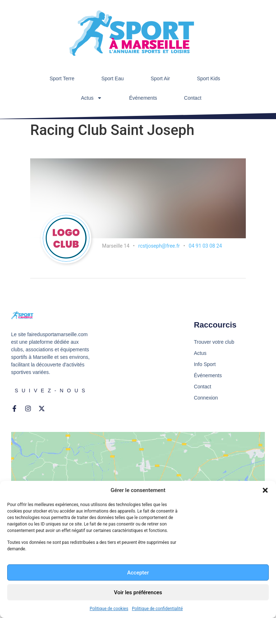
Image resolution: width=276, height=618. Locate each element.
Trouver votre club (214, 342)
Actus (91, 98)
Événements (143, 98)
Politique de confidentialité (157, 608)
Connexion (206, 398)
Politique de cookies (109, 608)
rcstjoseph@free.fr (159, 246)
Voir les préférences (138, 592)
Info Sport (205, 364)
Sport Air (160, 78)
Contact (192, 98)
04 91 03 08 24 (205, 246)
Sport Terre (62, 78)
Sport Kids (208, 78)
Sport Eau (112, 78)
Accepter (138, 572)
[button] (265, 490)
